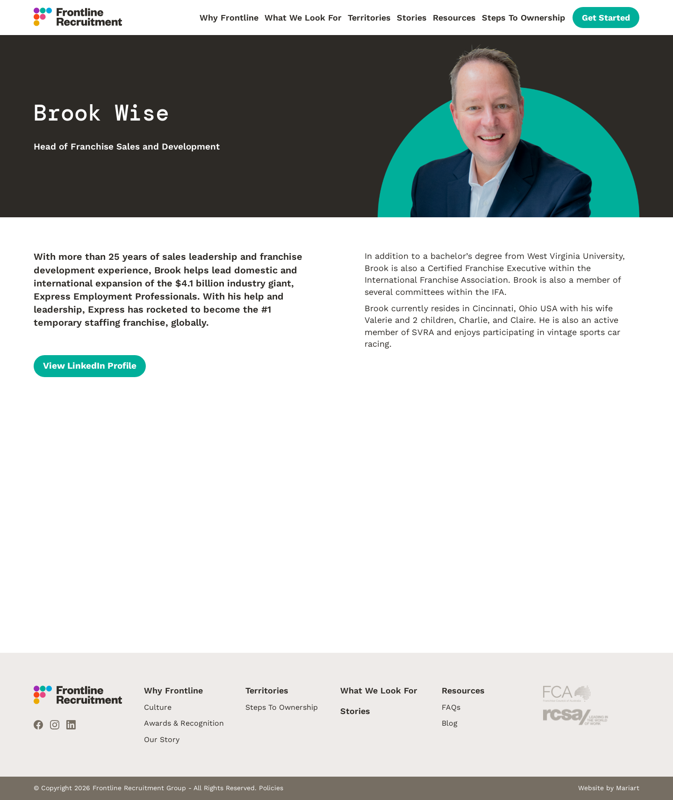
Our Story (161, 739)
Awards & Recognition (184, 723)
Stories (412, 17)
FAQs (451, 707)
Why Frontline (229, 17)
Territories (369, 17)
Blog (450, 723)
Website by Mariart (608, 788)
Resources (454, 17)
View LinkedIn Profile (89, 365)
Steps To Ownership (523, 17)
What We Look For (303, 17)
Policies (271, 788)
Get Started (606, 17)
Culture (158, 707)
